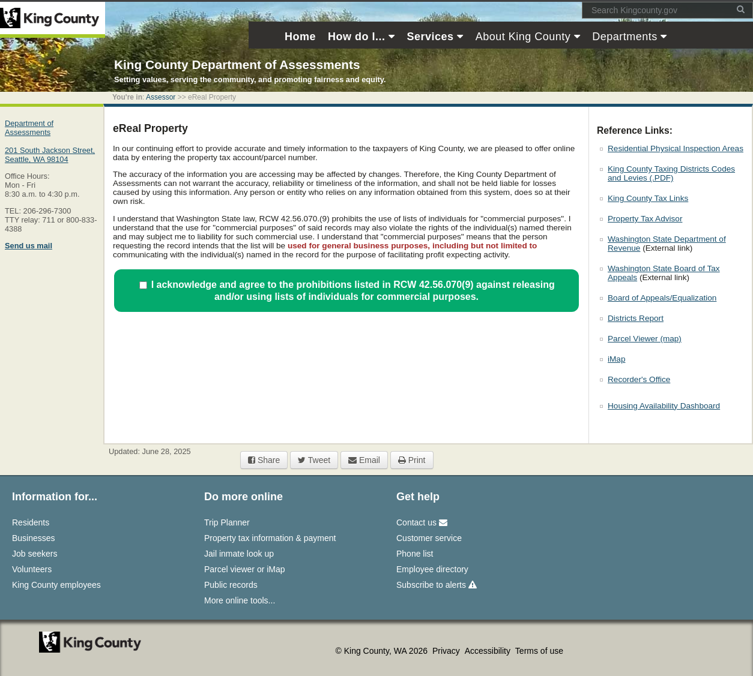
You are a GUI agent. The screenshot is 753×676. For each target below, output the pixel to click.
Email (364, 460)
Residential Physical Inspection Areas (675, 148)
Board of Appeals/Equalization (662, 297)
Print (412, 460)
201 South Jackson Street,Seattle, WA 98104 (50, 155)
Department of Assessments (29, 128)
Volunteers (32, 569)
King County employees (56, 585)
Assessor (160, 97)
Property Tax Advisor (645, 218)
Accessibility (489, 651)
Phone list (414, 553)
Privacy (447, 651)
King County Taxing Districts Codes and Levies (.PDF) (671, 173)
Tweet (314, 460)
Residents (30, 522)
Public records (231, 585)
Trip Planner (227, 522)
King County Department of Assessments (237, 64)
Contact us (421, 522)
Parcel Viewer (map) (645, 338)
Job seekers (34, 553)
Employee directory (432, 569)
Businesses (33, 538)
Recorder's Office (639, 379)
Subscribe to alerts (436, 585)
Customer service (429, 538)
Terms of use (539, 651)
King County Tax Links (648, 198)
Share (264, 460)
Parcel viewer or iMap (244, 569)
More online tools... (239, 600)
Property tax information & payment (270, 538)
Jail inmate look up (239, 553)
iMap (616, 358)
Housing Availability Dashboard (664, 405)
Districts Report (636, 318)
